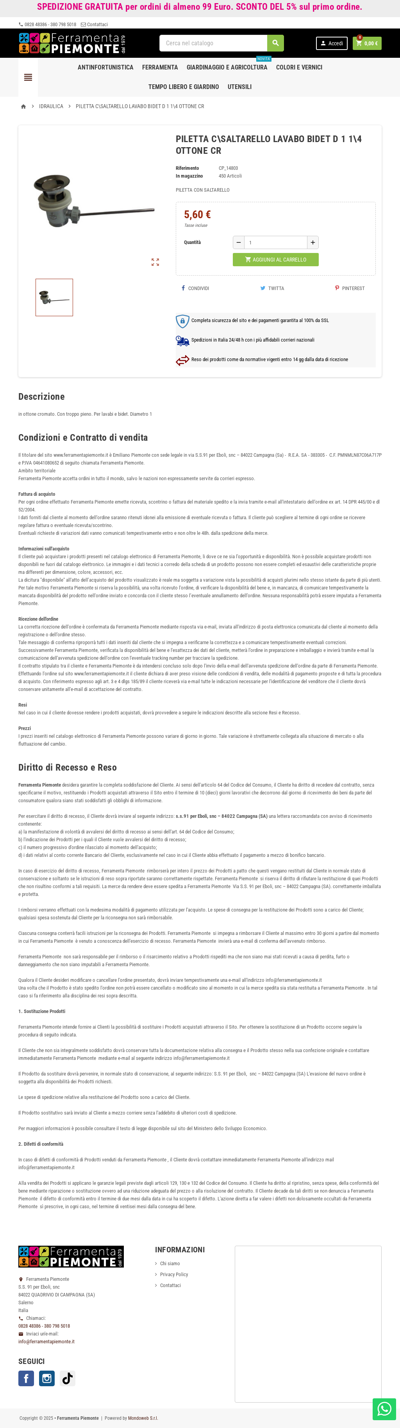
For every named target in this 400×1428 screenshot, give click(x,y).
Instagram (47, 1378)
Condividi (195, 288)
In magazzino (189, 176)
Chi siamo (170, 1263)
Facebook (26, 1378)
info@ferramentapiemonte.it (46, 1341)
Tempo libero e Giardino (183, 87)
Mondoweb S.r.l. (143, 1418)
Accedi (331, 43)
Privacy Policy (174, 1274)
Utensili (240, 87)
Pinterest (350, 288)
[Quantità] (275, 242)
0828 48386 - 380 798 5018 (47, 24)
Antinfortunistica (106, 67)
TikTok (67, 1378)
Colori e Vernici (299, 67)
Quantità (192, 242)
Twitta (272, 288)
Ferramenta (160, 67)
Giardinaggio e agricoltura (229, 64)
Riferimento (187, 168)
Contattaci (94, 24)
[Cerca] (221, 43)
